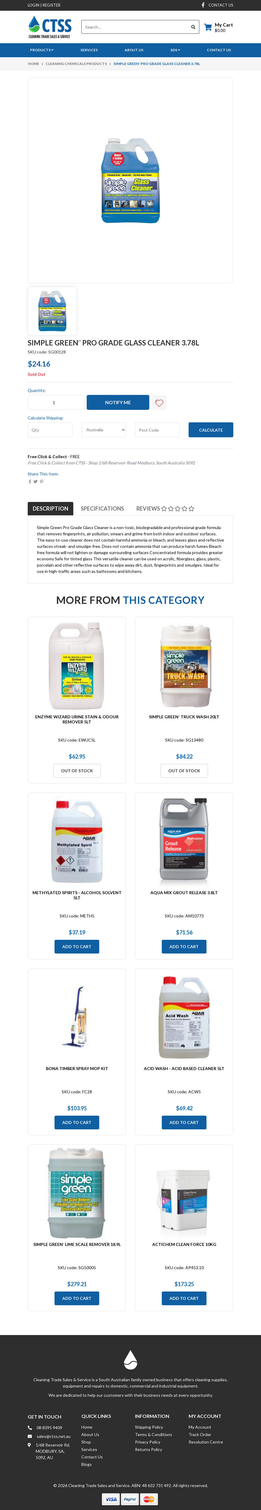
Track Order (200, 1434)
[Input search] (134, 27)
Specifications (102, 508)
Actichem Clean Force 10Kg (184, 1244)
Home (86, 1427)
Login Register (44, 5)
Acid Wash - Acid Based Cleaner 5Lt (184, 1068)
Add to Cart (76, 946)
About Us (134, 50)
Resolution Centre (206, 1441)
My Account (200, 1427)
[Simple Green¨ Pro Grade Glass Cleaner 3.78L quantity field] (56, 402)
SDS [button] (175, 50)
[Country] (103, 429)
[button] (159, 402)
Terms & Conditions (153, 1434)
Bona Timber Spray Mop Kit (77, 1068)
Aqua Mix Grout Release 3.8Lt (184, 892)
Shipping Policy (149, 1427)
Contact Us (219, 50)
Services (89, 50)
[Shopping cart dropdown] (218, 27)
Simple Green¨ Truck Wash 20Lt (184, 716)
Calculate (211, 429)
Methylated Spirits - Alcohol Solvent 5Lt (77, 895)
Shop (86, 1441)
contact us (221, 5)
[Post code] (157, 429)
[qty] (50, 429)
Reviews (165, 508)
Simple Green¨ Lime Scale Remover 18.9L (77, 1244)
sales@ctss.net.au (54, 1436)
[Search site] (193, 27)
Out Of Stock (77, 770)
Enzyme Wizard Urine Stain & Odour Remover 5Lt (77, 719)
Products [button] (41, 50)
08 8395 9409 (49, 1427)
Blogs (86, 1464)
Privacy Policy (147, 1441)
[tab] (50, 508)
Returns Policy (148, 1449)
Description (50, 508)
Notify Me (118, 402)
